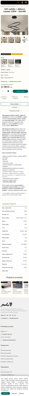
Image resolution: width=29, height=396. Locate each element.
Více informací (4, 390)
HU (10, 315)
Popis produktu (14, 104)
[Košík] (26, 3)
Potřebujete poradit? (14, 111)
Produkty (3, 6)
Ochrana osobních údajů (7, 359)
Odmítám (21, 393)
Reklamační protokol (6, 353)
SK (7, 315)
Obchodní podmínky (6, 350)
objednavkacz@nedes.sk (9, 340)
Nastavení (14, 393)
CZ (5, 315)
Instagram (5, 318)
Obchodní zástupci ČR (6, 372)
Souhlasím (5, 393)
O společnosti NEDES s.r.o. (7, 375)
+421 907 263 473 (7, 334)
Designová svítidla (10, 6)
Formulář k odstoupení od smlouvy (9, 356)
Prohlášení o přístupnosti (7, 362)
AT (12, 315)
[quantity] (6, 91)
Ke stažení (14, 107)
